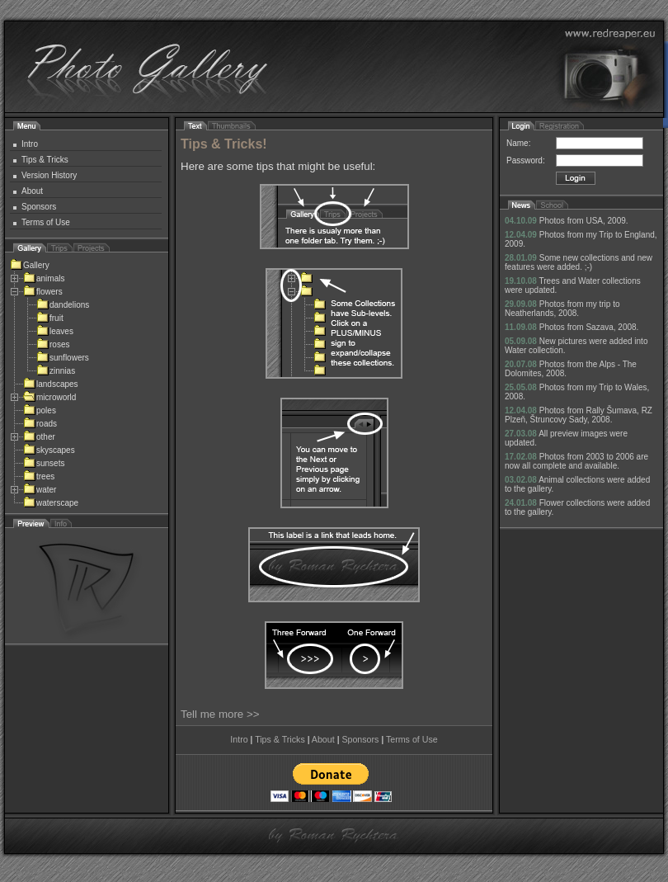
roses (52, 344)
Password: (525, 160)
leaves (54, 331)
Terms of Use (45, 222)
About (32, 191)
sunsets (43, 463)
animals (43, 278)
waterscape (50, 502)
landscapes (50, 384)
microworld (49, 397)
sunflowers (62, 357)
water (39, 489)
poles (39, 410)
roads (40, 423)
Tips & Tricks (44, 159)
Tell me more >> (220, 714)
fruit (50, 318)
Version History (49, 175)
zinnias (55, 370)
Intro (29, 144)
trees (38, 476)
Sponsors (38, 206)
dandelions (62, 304)
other (39, 436)
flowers (43, 291)
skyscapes (49, 450)
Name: (518, 143)
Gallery (29, 265)
